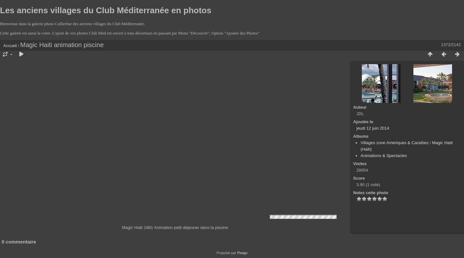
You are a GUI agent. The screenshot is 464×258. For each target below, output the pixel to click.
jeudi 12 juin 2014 (372, 128)
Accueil (10, 45)
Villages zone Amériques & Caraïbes (395, 142)
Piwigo (242, 253)
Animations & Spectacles (384, 155)
